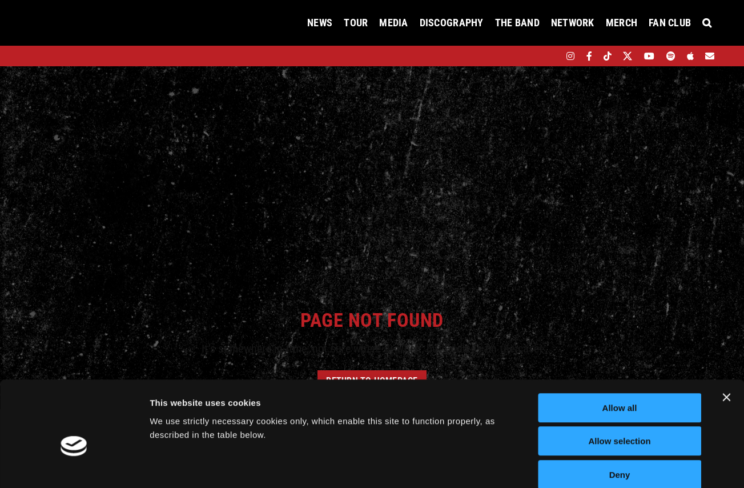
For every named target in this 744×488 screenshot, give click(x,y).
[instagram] (570, 56)
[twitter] (628, 56)
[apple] (690, 56)
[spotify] (670, 56)
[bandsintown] (550, 56)
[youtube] (649, 56)
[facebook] (589, 56)
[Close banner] (726, 338)
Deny (619, 415)
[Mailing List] (709, 56)
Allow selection (619, 382)
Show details (599, 465)
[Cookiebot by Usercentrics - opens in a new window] (74, 465)
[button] (706, 23)
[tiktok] (608, 56)
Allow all (619, 348)
